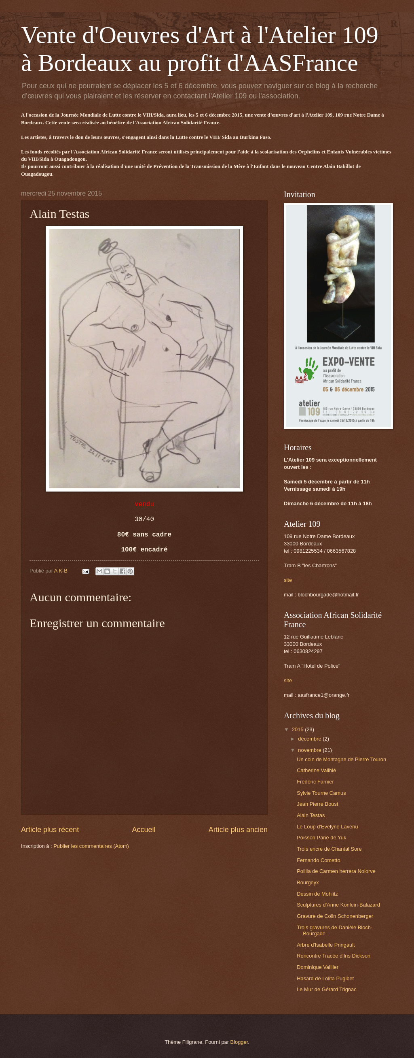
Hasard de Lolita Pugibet (325, 978)
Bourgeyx (308, 882)
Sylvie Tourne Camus (321, 793)
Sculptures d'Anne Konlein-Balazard (338, 905)
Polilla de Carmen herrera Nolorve (336, 871)
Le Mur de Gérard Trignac (326, 989)
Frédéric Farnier (315, 782)
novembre (310, 750)
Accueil (143, 830)
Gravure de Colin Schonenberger (335, 916)
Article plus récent (50, 830)
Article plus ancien (238, 830)
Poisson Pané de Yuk (321, 837)
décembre (310, 739)
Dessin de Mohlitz (317, 894)
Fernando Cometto (318, 860)
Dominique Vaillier (317, 967)
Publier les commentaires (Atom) (91, 846)
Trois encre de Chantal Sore (329, 849)
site (288, 580)
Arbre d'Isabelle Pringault (326, 945)
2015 (298, 729)
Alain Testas (311, 815)
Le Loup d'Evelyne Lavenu (327, 827)
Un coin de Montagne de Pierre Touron (341, 759)
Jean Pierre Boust (317, 804)
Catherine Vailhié (316, 770)
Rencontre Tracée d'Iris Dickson (333, 956)
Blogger (239, 1042)
